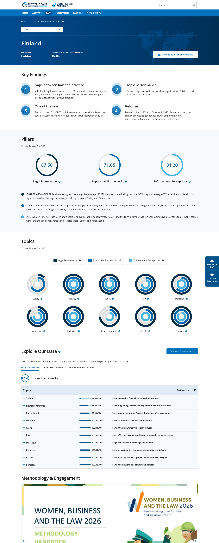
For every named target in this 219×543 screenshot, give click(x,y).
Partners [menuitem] (78, 13)
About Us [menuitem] (37, 13)
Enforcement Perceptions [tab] (81, 367)
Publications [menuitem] (62, 13)
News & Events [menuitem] (94, 13)
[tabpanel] (109, 421)
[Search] (177, 5)
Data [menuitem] (48, 13)
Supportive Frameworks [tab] (54, 367)
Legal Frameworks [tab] (30, 367)
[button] (42, 29)
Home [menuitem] (25, 13)
